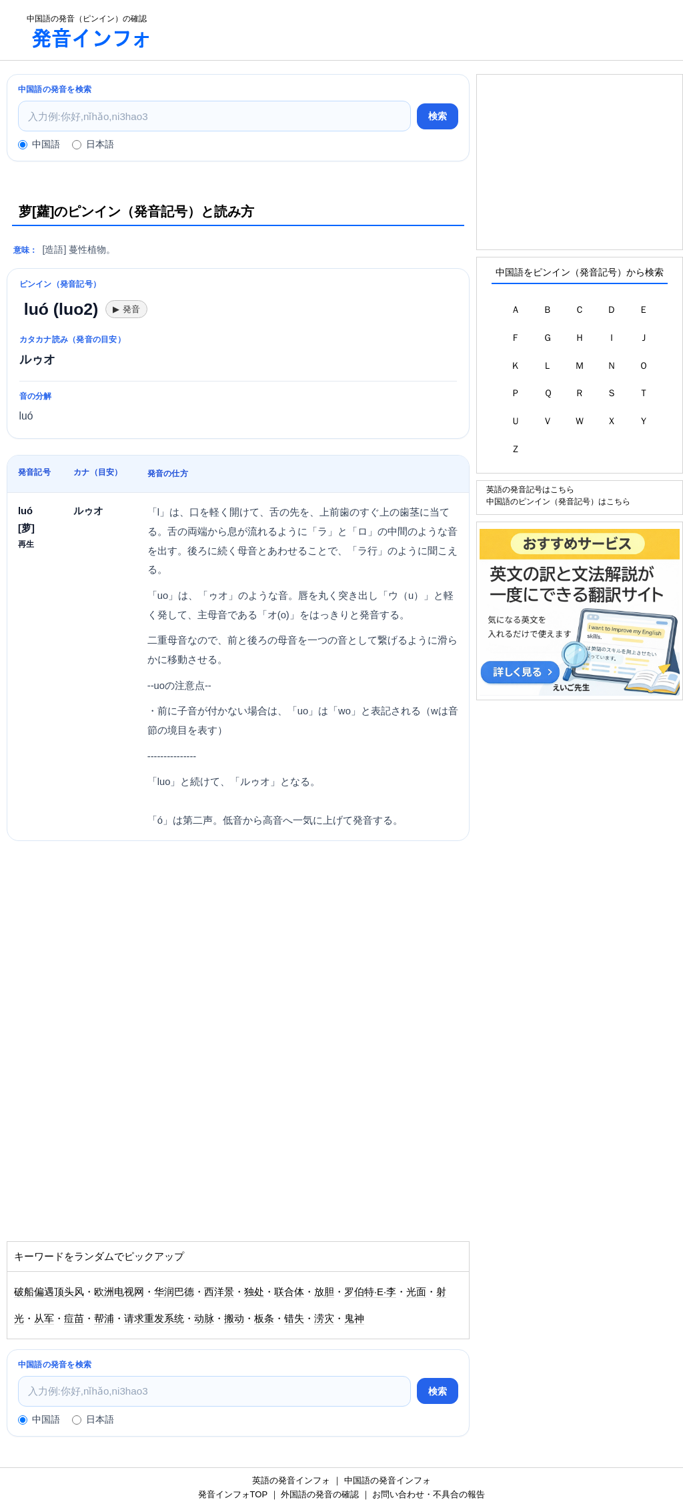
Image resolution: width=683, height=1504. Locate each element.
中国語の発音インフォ (387, 1480)
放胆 (324, 1292)
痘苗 (74, 1318)
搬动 (234, 1318)
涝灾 (324, 1318)
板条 (264, 1318)
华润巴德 (174, 1292)
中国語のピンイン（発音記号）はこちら (558, 501)
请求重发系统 (154, 1318)
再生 (26, 544)
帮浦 (104, 1318)
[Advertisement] (429, 30)
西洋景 (219, 1292)
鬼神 (354, 1318)
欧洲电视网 (119, 1292)
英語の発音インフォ (291, 1480)
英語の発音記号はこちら (530, 489)
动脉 (204, 1318)
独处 (254, 1292)
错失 (294, 1318)
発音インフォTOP (232, 1494)
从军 (44, 1318)
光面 (416, 1292)
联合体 (289, 1292)
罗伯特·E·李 (370, 1292)
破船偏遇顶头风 (49, 1292)
